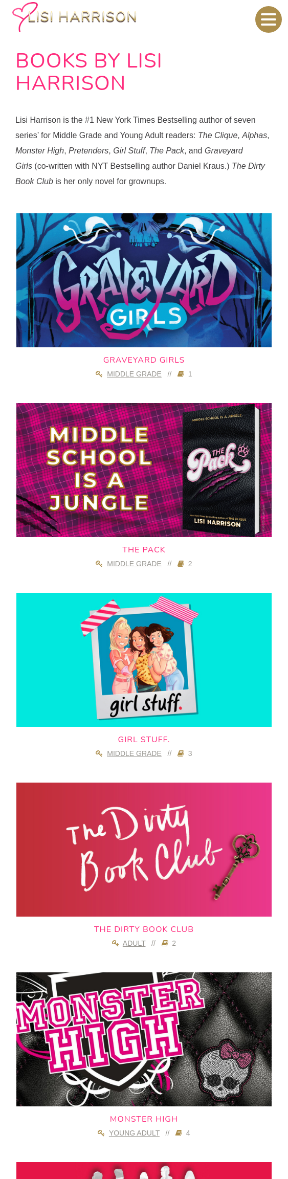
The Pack (143, 549)
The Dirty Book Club (144, 929)
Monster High (144, 1119)
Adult (134, 943)
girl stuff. (144, 739)
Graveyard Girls (144, 360)
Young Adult (134, 1133)
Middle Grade (134, 374)
